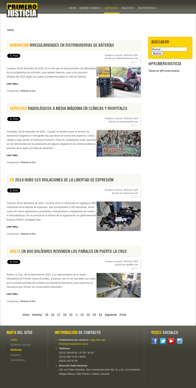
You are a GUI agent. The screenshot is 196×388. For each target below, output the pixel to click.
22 (88, 314)
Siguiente (111, 314)
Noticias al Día (28, 91)
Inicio (10, 30)
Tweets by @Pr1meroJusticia (164, 70)
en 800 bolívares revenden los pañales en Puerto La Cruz (68, 251)
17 (58, 314)
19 (70, 314)
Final (123, 314)
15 (46, 314)
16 (52, 314)
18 (64, 314)
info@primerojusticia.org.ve (73, 343)
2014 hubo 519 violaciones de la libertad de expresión (61, 180)
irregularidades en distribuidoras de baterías (62, 45)
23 (94, 314)
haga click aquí (98, 339)
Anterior (37, 314)
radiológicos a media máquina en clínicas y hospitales (68, 108)
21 (82, 314)
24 (100, 314)
